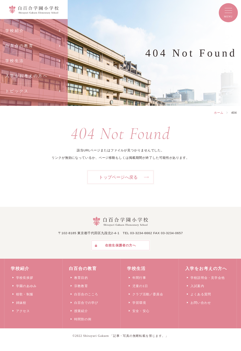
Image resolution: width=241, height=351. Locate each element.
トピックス (17, 91)
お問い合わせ (200, 302)
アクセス (23, 311)
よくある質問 (200, 294)
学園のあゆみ (26, 286)
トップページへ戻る (118, 177)
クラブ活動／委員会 (147, 294)
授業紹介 (81, 311)
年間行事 (139, 277)
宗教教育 (81, 286)
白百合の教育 (19, 46)
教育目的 (81, 277)
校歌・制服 (24, 294)
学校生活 (14, 61)
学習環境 (139, 302)
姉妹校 (21, 302)
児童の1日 (140, 286)
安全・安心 (140, 311)
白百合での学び (86, 302)
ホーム (218, 112)
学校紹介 (14, 31)
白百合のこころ (86, 294)
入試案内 (197, 286)
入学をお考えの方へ (26, 76)
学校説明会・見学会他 (207, 277)
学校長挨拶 (24, 277)
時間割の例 (82, 319)
